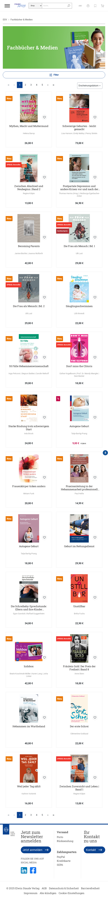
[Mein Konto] (87, 5)
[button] (94, 5)
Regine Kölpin (29, 193)
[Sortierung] (89, 86)
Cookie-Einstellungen (71, 893)
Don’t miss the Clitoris (79, 366)
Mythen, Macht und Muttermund (28, 126)
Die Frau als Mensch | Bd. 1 (79, 246)
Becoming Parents (29, 246)
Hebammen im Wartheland (29, 726)
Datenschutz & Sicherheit (64, 888)
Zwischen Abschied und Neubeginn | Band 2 (28, 187)
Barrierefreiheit (90, 888)
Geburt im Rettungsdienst (79, 546)
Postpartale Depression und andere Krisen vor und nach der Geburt (79, 187)
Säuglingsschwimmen (79, 306)
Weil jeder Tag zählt (28, 786)
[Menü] (7, 5)
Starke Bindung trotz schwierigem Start (28, 428)
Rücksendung (65, 841)
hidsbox (29, 666)
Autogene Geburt (79, 426)
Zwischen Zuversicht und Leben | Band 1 (79, 788)
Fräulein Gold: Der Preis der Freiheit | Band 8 (79, 668)
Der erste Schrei (79, 726)
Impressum (30, 893)
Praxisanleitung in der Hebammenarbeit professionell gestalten (79, 488)
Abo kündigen (48, 893)
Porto (60, 837)
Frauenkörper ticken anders (28, 486)
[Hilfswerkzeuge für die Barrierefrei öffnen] (105, 452)
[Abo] (79, 5)
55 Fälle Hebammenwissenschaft (29, 366)
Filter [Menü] (54, 74)
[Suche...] (53, 5)
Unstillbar (79, 606)
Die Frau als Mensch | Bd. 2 (29, 306)
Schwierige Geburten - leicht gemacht (79, 127)
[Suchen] (67, 5)
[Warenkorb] (102, 5)
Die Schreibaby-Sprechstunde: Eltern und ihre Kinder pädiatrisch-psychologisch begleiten (29, 608)
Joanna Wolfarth (35, 253)
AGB (44, 888)
